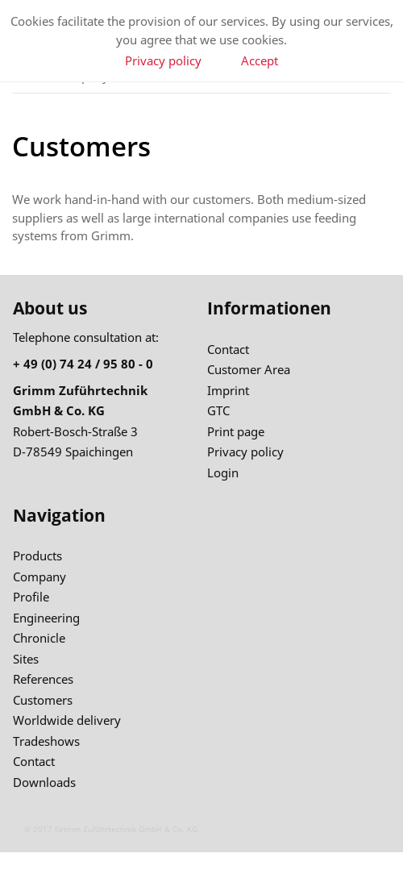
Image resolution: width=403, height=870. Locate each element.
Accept (259, 60)
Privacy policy (163, 60)
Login (223, 472)
